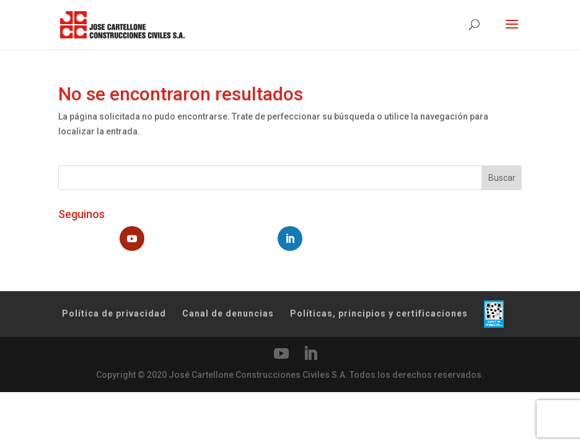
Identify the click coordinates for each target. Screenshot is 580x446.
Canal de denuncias (228, 313)
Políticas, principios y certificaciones (379, 313)
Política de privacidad (114, 313)
